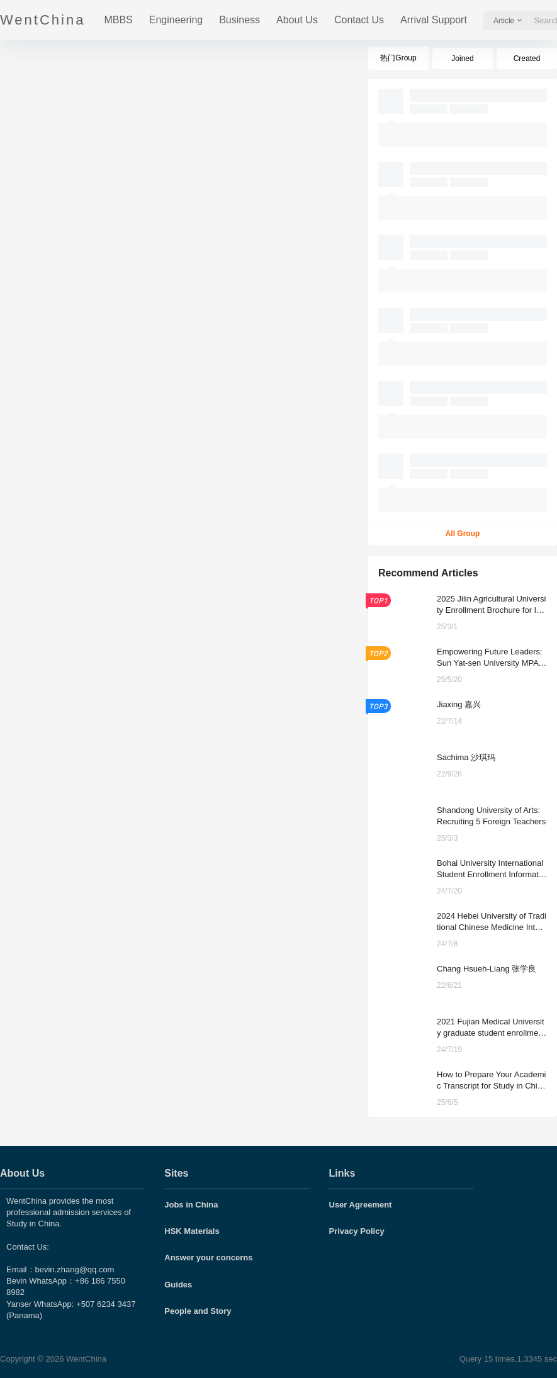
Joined (462, 58)
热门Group (398, 57)
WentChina (85, 1359)
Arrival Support (433, 19)
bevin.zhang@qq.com (75, 1269)
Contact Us (359, 19)
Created (527, 58)
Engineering (176, 19)
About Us (297, 19)
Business (239, 19)
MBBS (118, 19)
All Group (463, 533)
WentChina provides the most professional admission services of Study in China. (68, 1212)
